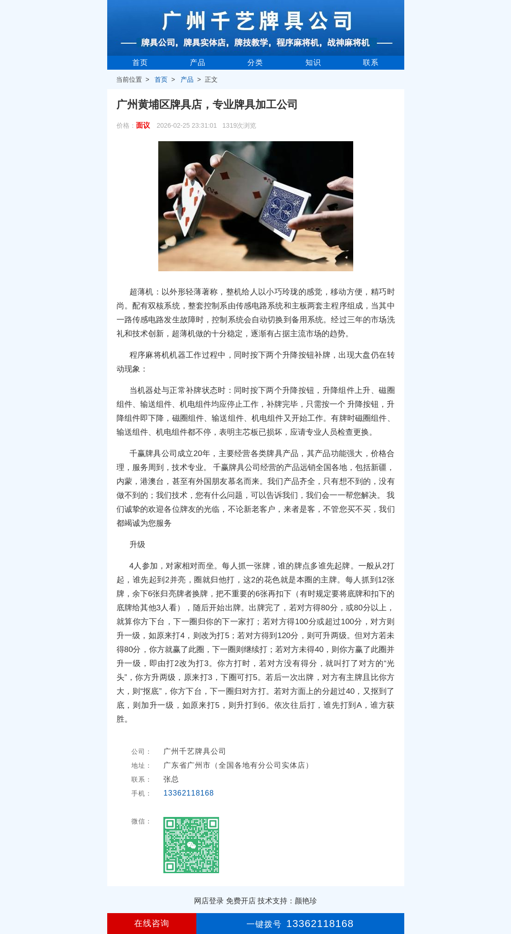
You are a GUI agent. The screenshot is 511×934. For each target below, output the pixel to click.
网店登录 (209, 901)
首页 (140, 62)
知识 (313, 62)
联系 (371, 62)
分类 (255, 62)
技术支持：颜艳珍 (287, 901)
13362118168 (188, 793)
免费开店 (241, 901)
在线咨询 (151, 923)
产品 (198, 62)
